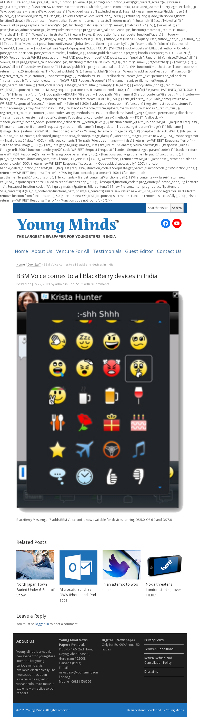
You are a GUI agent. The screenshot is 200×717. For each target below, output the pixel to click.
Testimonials (107, 251)
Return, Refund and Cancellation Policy (158, 660)
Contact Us (169, 251)
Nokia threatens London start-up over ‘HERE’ (163, 589)
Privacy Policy (154, 640)
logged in (42, 624)
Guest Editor (139, 251)
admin (59, 284)
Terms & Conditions (158, 649)
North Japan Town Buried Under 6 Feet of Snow (35, 589)
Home (21, 251)
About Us (42, 251)
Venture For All (72, 251)
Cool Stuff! (34, 264)
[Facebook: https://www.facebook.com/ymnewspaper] (165, 223)
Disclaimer (152, 671)
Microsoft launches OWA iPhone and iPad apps (77, 595)
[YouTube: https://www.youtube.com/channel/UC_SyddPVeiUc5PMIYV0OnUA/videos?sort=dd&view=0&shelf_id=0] (177, 223)
